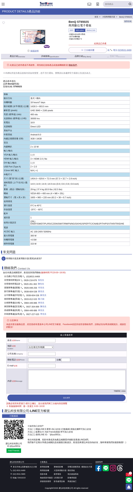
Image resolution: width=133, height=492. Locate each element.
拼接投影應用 (45, 481)
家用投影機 (44, 467)
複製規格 (128, 21)
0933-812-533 (30, 299)
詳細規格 (50, 56)
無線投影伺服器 (46, 478)
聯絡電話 (11, 360)
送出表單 (66, 398)
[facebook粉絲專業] (98, 471)
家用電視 (57, 474)
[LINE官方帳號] (106, 471)
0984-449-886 (30, 303)
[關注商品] (129, 474)
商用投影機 (44, 470)
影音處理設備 (59, 481)
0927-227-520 (32, 314)
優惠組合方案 (86, 467)
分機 (58, 360)
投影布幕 (43, 474)
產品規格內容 (24, 73)
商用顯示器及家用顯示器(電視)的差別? (24, 258)
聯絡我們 (73, 65)
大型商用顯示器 (60, 470)
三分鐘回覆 (87, 50)
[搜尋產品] (118, 4)
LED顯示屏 (58, 478)
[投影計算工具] (98, 6)
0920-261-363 (30, 284)
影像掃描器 (72, 478)
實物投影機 (58, 467)
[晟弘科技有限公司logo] (46, 6)
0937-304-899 (32, 307)
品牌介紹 (83, 56)
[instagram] (113, 471)
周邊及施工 (72, 481)
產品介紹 (17, 56)
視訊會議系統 (73, 474)
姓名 (9, 340)
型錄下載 (116, 56)
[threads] (120, 471)
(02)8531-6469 (124, 50)
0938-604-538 (30, 292)
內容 (9, 381)
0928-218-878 (30, 280)
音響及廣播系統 (74, 467)
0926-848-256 (30, 288)
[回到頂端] (129, 487)
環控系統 (71, 470)
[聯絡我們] (89, 6)
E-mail (10, 366)
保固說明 (33, 51)
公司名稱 (11, 354)
